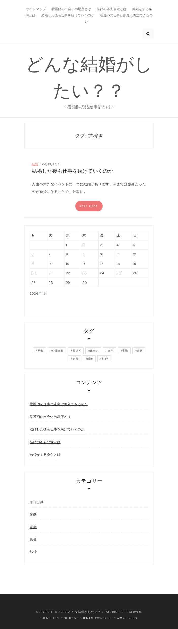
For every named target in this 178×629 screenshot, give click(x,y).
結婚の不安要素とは (112, 9)
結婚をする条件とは (45, 454)
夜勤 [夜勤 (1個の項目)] (125, 350)
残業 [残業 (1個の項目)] (90, 358)
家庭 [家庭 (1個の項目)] (140, 350)
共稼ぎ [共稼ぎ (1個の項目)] (77, 350)
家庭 (33, 527)
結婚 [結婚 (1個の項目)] (105, 358)
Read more (88, 206)
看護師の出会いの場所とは (71, 9)
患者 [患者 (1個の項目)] (75, 358)
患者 (33, 539)
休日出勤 (36, 502)
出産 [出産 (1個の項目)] (110, 350)
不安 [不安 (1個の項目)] (40, 350)
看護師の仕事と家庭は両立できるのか (59, 404)
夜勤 (33, 514)
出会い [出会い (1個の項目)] (94, 350)
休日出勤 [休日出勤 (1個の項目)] (57, 350)
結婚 (35, 164)
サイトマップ (36, 9)
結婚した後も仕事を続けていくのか (67, 15)
